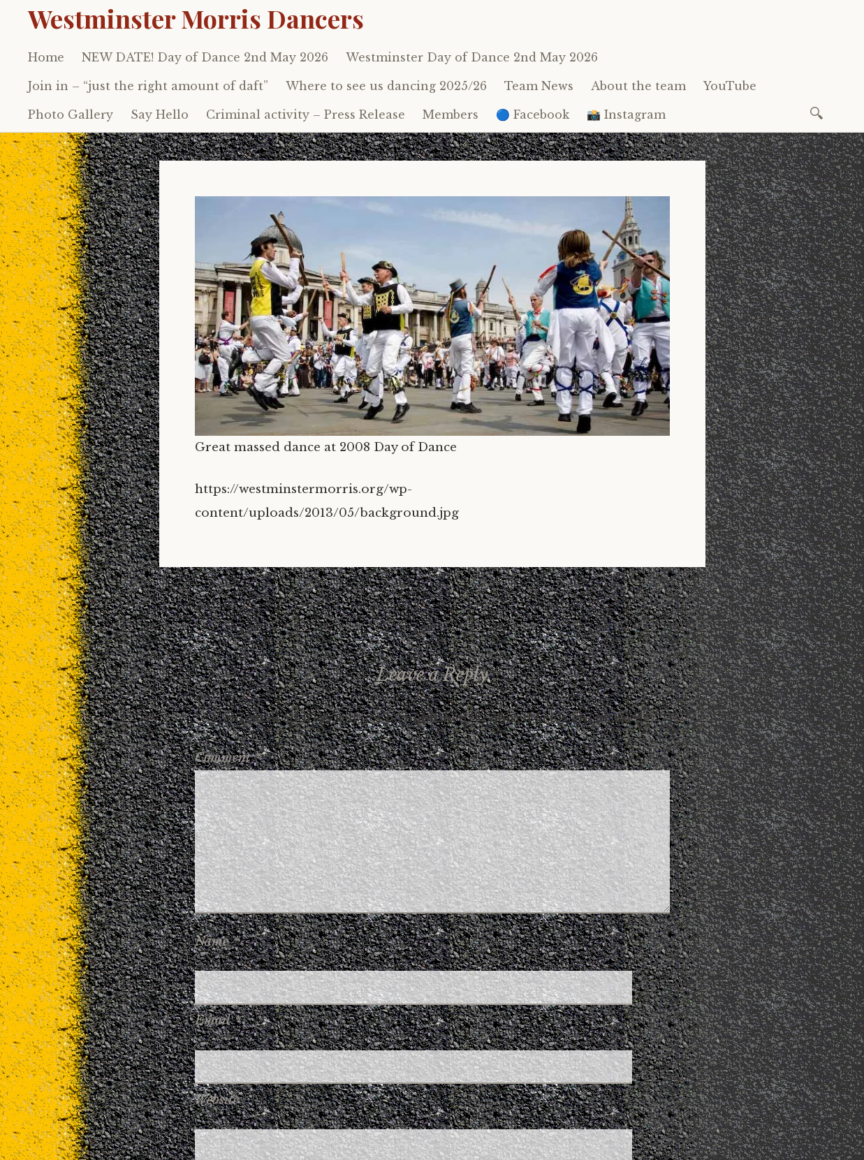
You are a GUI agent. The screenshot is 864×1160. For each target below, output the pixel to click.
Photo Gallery (70, 115)
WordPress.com (344, 1131)
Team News (538, 86)
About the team (638, 86)
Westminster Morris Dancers (196, 18)
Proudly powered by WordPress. (113, 1131)
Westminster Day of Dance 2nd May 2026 (472, 57)
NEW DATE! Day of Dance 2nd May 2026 (205, 57)
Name (217, 941)
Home (46, 57)
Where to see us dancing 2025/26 (386, 86)
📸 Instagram (626, 115)
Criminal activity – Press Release (305, 115)
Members (450, 115)
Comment (228, 757)
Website (217, 1023)
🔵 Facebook (532, 115)
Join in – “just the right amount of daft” (148, 86)
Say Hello (160, 115)
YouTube (729, 86)
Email (218, 982)
